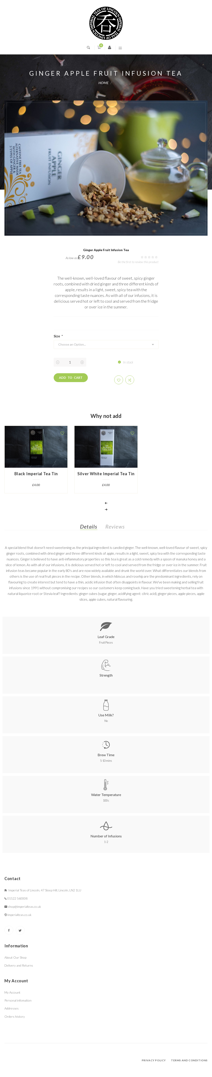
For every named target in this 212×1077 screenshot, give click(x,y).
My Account (12, 992)
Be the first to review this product (138, 262)
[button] (118, 379)
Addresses (11, 1008)
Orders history (14, 1016)
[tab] (92, 527)
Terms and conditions (189, 1060)
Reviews (115, 526)
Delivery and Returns (18, 965)
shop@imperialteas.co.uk (24, 906)
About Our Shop (15, 957)
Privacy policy (154, 1060)
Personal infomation (17, 1000)
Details (88, 526)
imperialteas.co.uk (19, 915)
